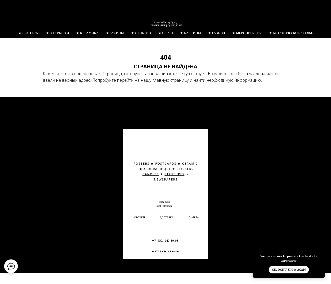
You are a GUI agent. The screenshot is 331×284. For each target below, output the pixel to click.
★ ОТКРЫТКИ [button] (57, 32)
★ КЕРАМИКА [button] (87, 32)
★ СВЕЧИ (165, 32)
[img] (165, 13)
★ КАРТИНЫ (190, 32)
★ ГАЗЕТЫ (216, 32)
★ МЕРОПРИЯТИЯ (247, 32)
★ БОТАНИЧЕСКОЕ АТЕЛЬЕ (291, 32)
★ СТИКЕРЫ (141, 32)
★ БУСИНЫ (115, 32)
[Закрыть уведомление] (321, 253)
